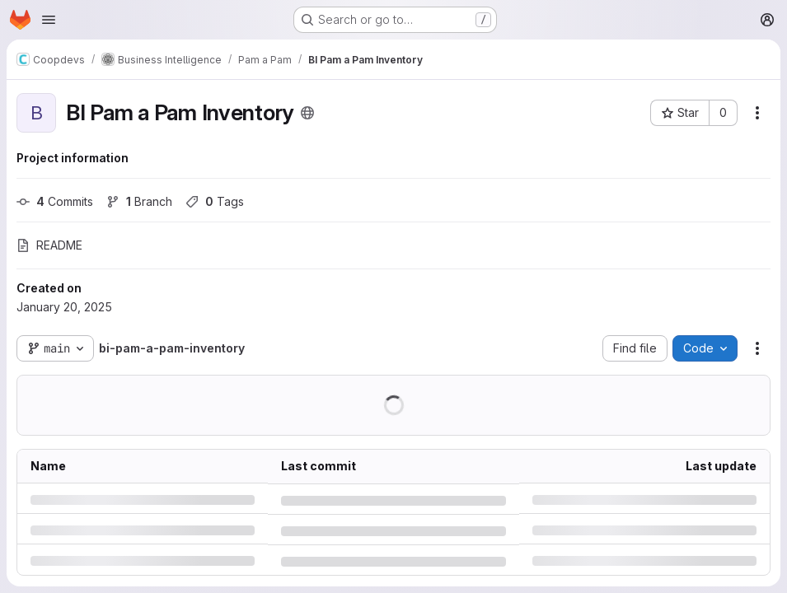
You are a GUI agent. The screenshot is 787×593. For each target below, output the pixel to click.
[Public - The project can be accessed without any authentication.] (307, 112)
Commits (54, 201)
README (49, 245)
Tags (214, 201)
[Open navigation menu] (48, 20)
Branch (139, 201)
